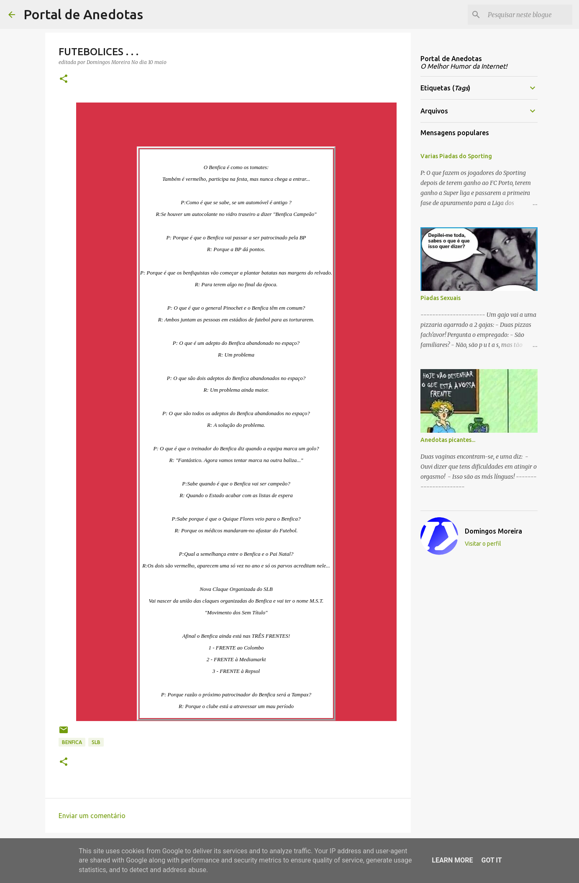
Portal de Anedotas (83, 14)
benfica (72, 742)
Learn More (452, 860)
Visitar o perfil (483, 543)
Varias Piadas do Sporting (456, 156)
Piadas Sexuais (440, 298)
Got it (491, 860)
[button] (64, 79)
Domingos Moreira (493, 531)
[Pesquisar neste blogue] (528, 15)
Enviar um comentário (92, 815)
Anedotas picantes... (447, 439)
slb (96, 742)
